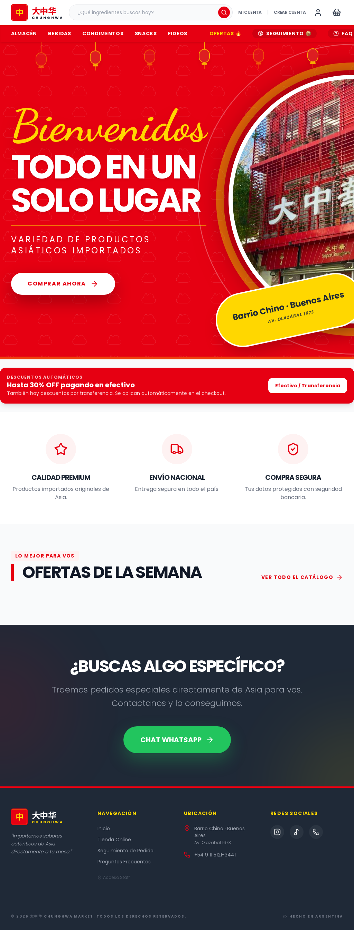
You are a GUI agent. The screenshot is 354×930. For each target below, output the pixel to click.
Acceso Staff (113, 877)
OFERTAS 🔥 (225, 33)
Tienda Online (114, 839)
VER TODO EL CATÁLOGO (302, 577)
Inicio (103, 828)
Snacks (146, 33)
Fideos (177, 33)
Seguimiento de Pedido (125, 850)
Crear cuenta (290, 12)
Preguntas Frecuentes (124, 861)
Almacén (24, 33)
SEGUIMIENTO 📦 (284, 33)
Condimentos (103, 33)
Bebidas (59, 33)
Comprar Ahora (63, 284)
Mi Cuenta (250, 12)
